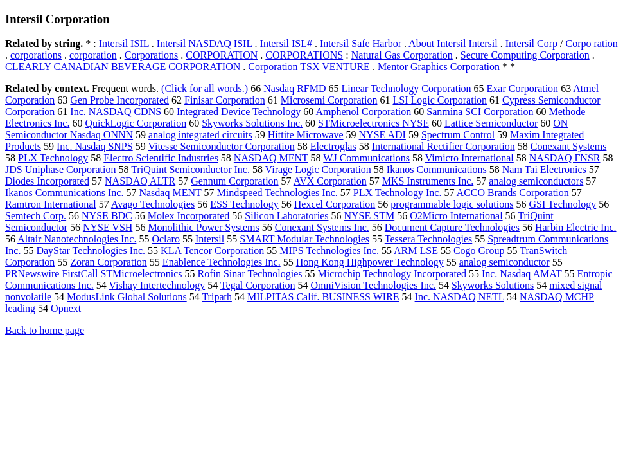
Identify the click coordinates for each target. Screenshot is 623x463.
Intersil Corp (531, 43)
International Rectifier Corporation (443, 146)
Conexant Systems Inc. (322, 227)
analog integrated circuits (200, 134)
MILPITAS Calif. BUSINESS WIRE (323, 296)
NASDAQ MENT (271, 157)
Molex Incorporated (189, 215)
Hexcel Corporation (335, 204)
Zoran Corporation (108, 262)
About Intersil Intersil (453, 43)
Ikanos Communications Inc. (64, 192)
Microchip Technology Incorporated (392, 273)
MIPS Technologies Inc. (329, 250)
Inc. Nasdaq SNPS (95, 146)
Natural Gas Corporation (402, 55)
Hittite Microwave (306, 134)
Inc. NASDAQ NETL (459, 296)
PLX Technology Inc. (397, 192)
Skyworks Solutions (493, 285)
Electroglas (333, 146)
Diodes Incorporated (47, 181)
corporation (93, 55)
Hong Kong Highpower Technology (370, 262)
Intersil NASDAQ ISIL (204, 43)
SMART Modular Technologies (304, 238)
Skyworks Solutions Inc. (252, 123)
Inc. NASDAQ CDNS (115, 111)
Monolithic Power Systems (203, 227)
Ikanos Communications (437, 169)
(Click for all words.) (204, 88)
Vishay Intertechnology (157, 285)
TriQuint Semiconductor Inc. (190, 169)
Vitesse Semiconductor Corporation (221, 146)
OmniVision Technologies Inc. (373, 285)
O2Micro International (456, 215)
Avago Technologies (153, 204)
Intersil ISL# (286, 43)
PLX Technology (53, 157)
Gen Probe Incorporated (119, 100)
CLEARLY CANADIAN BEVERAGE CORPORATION (122, 66)
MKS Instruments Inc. (428, 181)
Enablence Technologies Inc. (221, 262)
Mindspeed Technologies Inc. (276, 192)
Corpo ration (592, 43)
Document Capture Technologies (452, 227)
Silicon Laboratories (286, 215)
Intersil (209, 238)
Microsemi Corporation (329, 100)
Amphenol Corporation (363, 111)
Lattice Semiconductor (491, 123)
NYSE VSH (108, 227)
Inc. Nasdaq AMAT (522, 273)
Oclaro (166, 238)
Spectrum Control (458, 134)
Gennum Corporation (234, 181)
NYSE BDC (107, 215)
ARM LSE (416, 250)
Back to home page (44, 330)
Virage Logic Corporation (318, 169)
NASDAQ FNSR (565, 157)
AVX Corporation (330, 181)
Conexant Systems (569, 146)
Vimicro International (469, 157)
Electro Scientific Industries (160, 157)
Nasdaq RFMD (294, 88)
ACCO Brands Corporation (513, 192)
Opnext (66, 308)
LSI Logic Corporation (439, 100)
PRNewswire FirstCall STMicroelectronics (93, 273)
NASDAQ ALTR (140, 181)
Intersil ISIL (124, 43)
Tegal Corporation (257, 285)
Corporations (152, 55)
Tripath (217, 296)
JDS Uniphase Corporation (60, 169)
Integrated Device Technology (239, 111)
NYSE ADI (382, 134)
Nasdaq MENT (170, 192)
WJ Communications (366, 157)
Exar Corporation (523, 88)
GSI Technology (562, 204)
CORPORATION (222, 55)
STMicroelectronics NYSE (373, 123)
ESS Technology (244, 204)
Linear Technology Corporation (406, 88)
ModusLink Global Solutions (127, 296)
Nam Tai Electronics (544, 169)
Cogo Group (479, 250)
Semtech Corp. (35, 215)
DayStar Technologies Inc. (90, 250)
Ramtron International (50, 204)
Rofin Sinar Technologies (250, 273)
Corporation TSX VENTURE (309, 66)
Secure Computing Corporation (525, 55)
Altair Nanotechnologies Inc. (76, 238)
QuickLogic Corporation (135, 123)
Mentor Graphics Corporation (439, 66)
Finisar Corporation (224, 100)
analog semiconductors (536, 181)
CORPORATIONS (304, 55)
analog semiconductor (504, 262)
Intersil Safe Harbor (360, 43)
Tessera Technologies (429, 238)
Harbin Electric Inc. (576, 227)
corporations (36, 55)
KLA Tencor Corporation (212, 250)
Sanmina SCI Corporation (479, 111)
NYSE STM (369, 215)
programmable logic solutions (451, 204)
